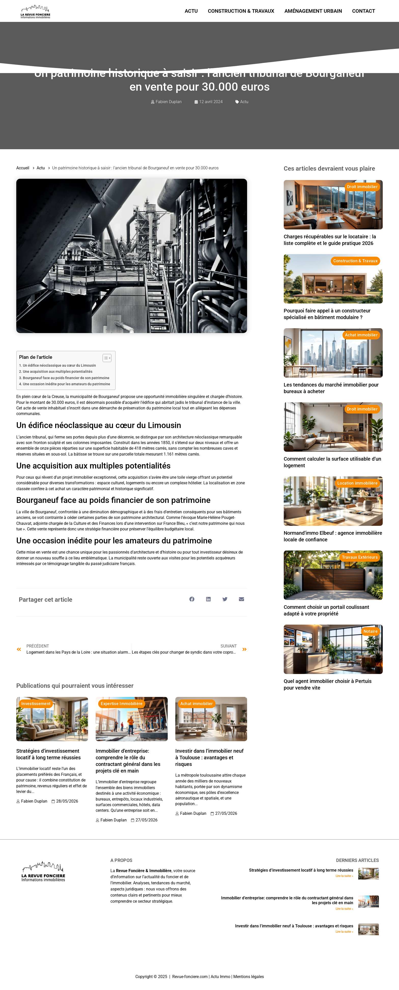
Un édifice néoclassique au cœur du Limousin (59, 365)
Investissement (35, 703)
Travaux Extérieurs (360, 557)
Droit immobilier (362, 186)
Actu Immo (220, 976)
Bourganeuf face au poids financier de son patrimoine (66, 378)
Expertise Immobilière (121, 703)
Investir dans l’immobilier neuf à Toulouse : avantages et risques (209, 757)
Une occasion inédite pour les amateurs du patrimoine (66, 384)
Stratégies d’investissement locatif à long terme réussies (301, 870)
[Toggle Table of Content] (104, 358)
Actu (191, 11)
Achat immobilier (196, 703)
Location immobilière (357, 483)
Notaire (371, 631)
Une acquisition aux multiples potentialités (57, 371)
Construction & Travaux (241, 11)
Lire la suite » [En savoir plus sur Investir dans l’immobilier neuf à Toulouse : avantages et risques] (344, 931)
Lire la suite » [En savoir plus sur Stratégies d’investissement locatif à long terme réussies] (344, 876)
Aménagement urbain (313, 11)
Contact (363, 11)
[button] (191, 599)
